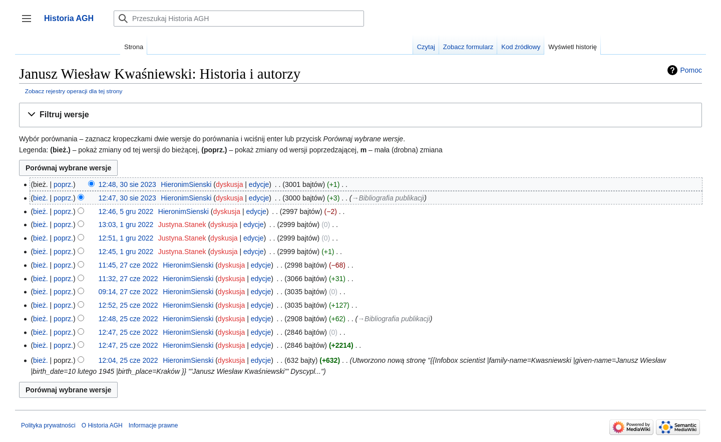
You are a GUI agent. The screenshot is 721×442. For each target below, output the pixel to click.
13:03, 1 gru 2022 (126, 224)
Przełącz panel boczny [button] (30, 23)
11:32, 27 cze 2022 (128, 279)
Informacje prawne (153, 425)
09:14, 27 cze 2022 (128, 292)
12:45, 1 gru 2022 (126, 252)
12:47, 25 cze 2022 (128, 332)
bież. (40, 198)
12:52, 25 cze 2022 (128, 305)
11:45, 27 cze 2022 (128, 265)
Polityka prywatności (48, 425)
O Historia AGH (102, 425)
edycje (259, 184)
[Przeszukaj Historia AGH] (239, 19)
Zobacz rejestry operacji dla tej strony (74, 91)
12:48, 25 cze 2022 (128, 319)
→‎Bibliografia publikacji (387, 198)
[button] (360, 115)
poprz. (63, 184)
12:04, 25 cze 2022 (128, 360)
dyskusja (229, 184)
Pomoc (691, 70)
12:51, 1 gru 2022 (126, 238)
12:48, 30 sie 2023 (127, 184)
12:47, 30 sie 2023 (127, 198)
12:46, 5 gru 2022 (126, 211)
